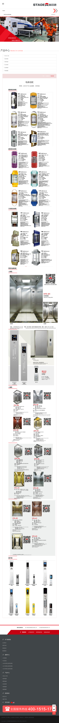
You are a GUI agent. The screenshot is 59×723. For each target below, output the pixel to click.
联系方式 (5, 696)
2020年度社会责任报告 (8, 663)
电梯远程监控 (47, 632)
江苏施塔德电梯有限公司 (44, 627)
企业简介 (4, 642)
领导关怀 (4, 645)
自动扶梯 (6, 64)
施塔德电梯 (31, 717)
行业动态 (5, 660)
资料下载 (5, 699)
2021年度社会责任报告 (8, 666)
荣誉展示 (4, 648)
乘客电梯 (6, 61)
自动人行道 (6, 55)
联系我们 (4, 650)
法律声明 (3, 717)
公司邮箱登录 (31, 632)
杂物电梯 (6, 67)
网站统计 (22, 717)
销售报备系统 (39, 632)
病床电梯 (6, 58)
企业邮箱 (13, 717)
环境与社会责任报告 (7, 14)
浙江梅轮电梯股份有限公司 (31, 627)
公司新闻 (5, 658)
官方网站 (8, 717)
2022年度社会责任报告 (8, 668)
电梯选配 (6, 70)
